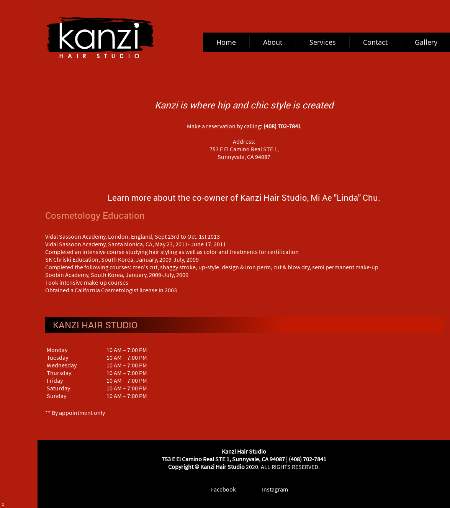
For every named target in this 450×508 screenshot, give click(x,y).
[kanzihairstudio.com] (100, 38)
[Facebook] (218, 489)
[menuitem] (226, 42)
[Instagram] (270, 489)
